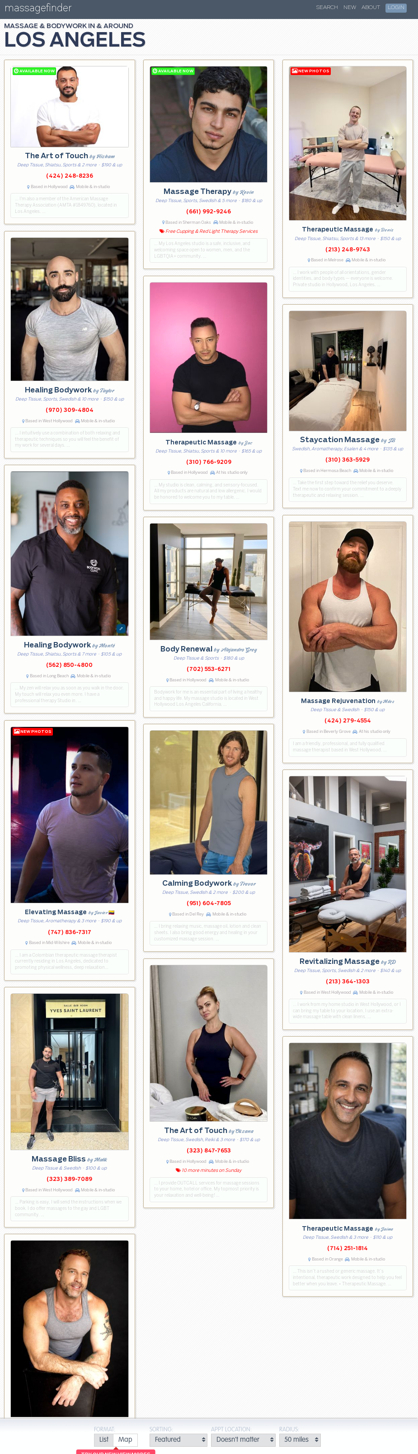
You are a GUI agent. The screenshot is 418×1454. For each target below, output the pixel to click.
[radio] (103, 1440)
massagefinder (38, 9)
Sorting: (161, 1430)
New (349, 7)
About (371, 7)
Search (327, 7)
